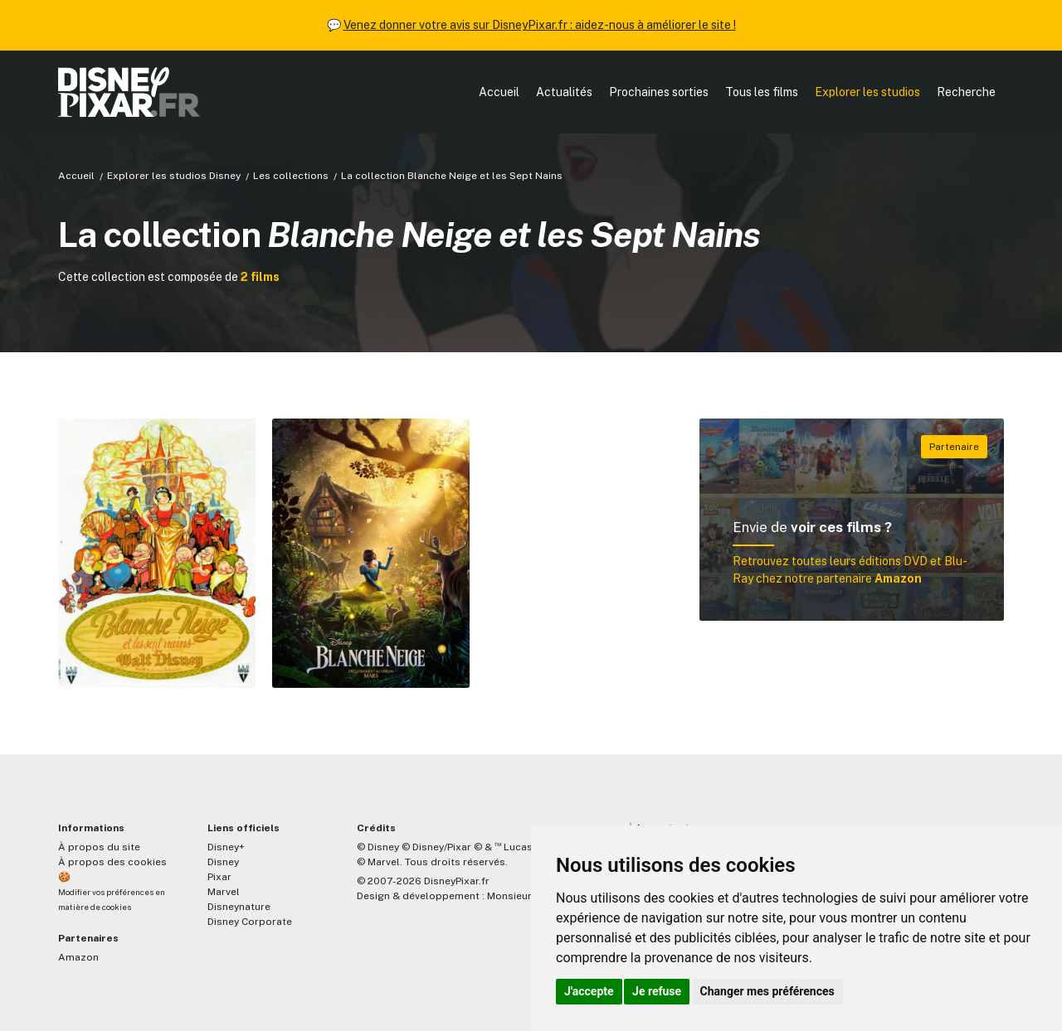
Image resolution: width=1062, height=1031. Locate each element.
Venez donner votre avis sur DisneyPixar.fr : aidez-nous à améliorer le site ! (539, 24)
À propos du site (99, 847)
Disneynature (238, 906)
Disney (223, 862)
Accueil (499, 92)
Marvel (223, 892)
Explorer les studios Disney (174, 176)
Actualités (564, 92)
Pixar (219, 877)
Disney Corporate (249, 921)
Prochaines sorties (659, 92)
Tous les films (761, 92)
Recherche (966, 92)
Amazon (78, 957)
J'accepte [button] (589, 991)
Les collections (291, 176)
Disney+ (226, 847)
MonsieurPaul (520, 896)
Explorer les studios (867, 92)
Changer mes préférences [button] (767, 991)
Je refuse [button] (656, 991)
